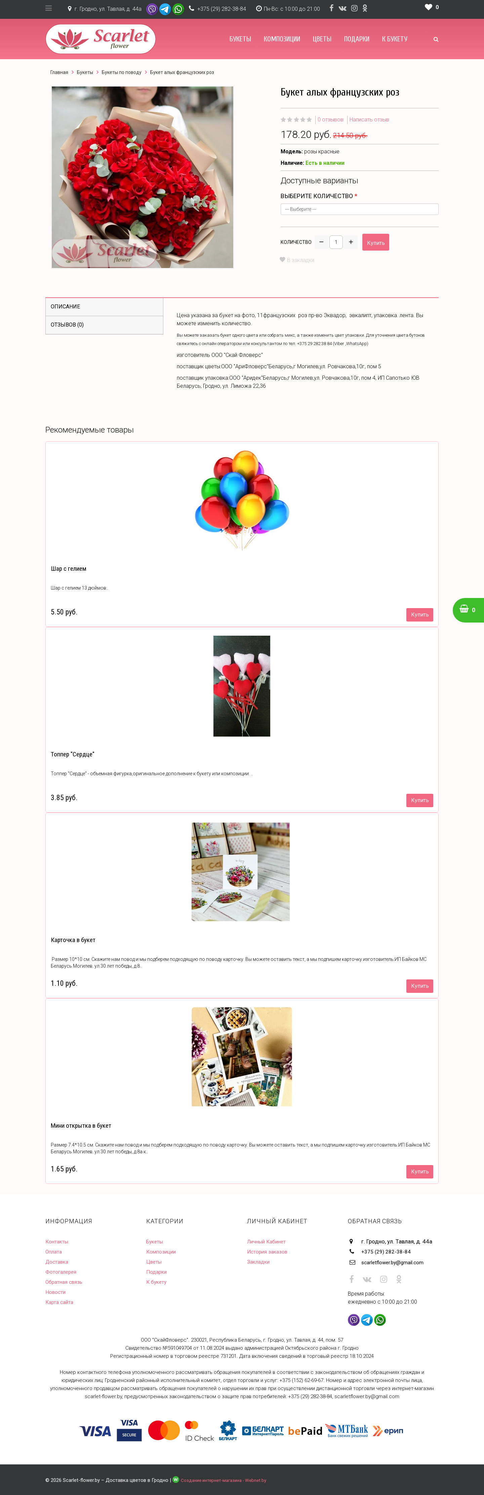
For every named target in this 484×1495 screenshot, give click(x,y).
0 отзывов (331, 119)
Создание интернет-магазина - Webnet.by (229, 1478)
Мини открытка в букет (80, 1125)
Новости (56, 1291)
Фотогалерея (62, 1271)
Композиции (282, 39)
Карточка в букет (72, 939)
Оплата (54, 1251)
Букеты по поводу (122, 72)
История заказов (269, 1251)
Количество (296, 242)
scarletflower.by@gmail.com (397, 1261)
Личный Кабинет (268, 1241)
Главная (59, 72)
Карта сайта (60, 1302)
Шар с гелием (68, 568)
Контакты (58, 1241)
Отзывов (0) (67, 325)
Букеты (240, 39)
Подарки (356, 39)
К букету (394, 39)
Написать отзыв (369, 119)
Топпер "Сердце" (72, 754)
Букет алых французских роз (182, 72)
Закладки (259, 1261)
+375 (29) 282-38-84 (221, 9)
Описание (65, 306)
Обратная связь (66, 1281)
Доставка (58, 1261)
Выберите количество (317, 195)
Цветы (322, 39)
